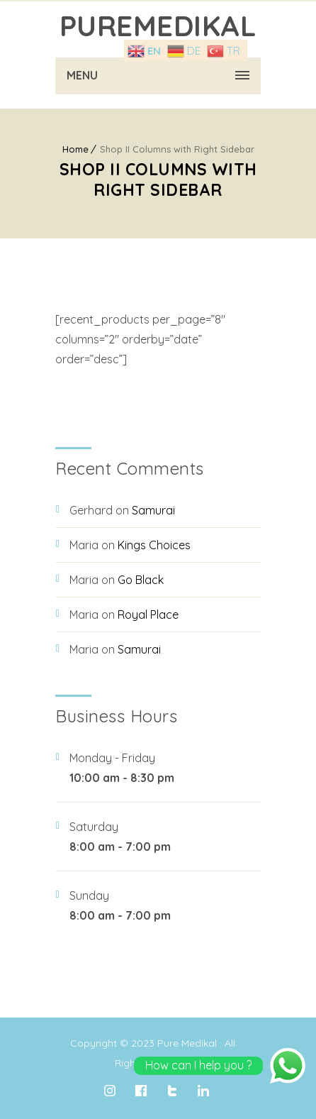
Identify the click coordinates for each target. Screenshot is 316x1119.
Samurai (153, 510)
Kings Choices (154, 545)
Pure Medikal (187, 1043)
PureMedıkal (158, 25)
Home (75, 149)
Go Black (141, 580)
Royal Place (148, 614)
